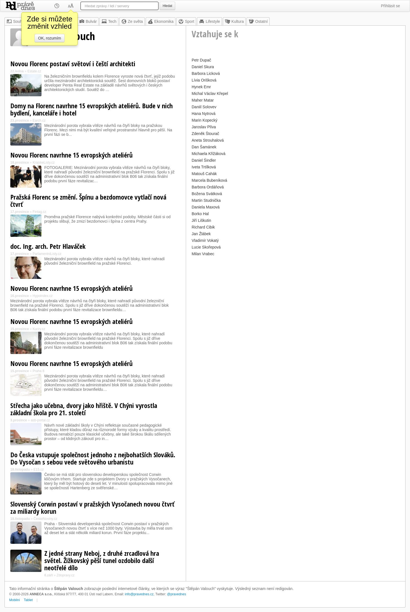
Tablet (28, 600)
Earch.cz (39, 120)
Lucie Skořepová (206, 247)
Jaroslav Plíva (204, 127)
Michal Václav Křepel (210, 93)
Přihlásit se (390, 6)
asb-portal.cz (40, 420)
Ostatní (258, 21)
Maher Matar (203, 100)
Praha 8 (38, 371)
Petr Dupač (201, 60)
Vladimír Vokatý (205, 240)
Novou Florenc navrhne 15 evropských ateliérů (71, 154)
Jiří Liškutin (201, 220)
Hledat (167, 6)
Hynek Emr (201, 87)
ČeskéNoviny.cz (45, 519)
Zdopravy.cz (65, 575)
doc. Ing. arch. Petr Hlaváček (48, 246)
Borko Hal (200, 214)
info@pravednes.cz (139, 594)
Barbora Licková (206, 73)
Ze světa (132, 21)
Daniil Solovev (204, 107)
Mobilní (14, 600)
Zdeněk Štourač (205, 133)
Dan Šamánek (204, 147)
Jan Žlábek (201, 234)
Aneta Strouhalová (208, 140)
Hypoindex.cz (43, 296)
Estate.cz (34, 71)
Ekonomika (161, 21)
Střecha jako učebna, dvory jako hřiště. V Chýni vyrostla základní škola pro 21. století (83, 409)
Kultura (234, 21)
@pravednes (176, 594)
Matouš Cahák (204, 173)
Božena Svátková (207, 193)
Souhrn (16, 21)
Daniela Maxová (205, 207)
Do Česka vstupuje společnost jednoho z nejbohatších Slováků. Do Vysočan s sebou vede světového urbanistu (92, 458)
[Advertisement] (296, 297)
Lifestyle (209, 21)
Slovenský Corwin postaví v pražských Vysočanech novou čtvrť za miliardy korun (92, 507)
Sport (186, 21)
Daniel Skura (203, 67)
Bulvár (88, 21)
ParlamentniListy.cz (47, 254)
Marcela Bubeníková (209, 180)
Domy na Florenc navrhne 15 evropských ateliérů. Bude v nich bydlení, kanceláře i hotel (91, 109)
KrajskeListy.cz (44, 162)
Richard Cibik (203, 227)
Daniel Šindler (204, 160)
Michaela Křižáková (208, 153)
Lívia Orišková (204, 80)
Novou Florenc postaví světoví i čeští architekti (72, 63)
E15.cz (38, 469)
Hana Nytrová (204, 113)
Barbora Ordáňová (208, 187)
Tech (108, 21)
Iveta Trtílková (204, 167)
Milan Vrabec (203, 254)
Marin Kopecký (205, 120)
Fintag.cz (39, 212)
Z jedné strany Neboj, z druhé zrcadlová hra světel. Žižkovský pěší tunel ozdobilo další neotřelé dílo (101, 560)
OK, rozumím (49, 38)
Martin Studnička (206, 200)
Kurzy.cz (39, 329)
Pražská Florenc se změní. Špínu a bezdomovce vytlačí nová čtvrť (88, 200)
